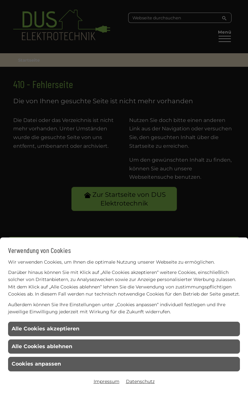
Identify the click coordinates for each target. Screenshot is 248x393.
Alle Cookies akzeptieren (45, 329)
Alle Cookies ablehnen (42, 346)
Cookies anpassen (36, 364)
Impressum (106, 381)
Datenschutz (140, 381)
